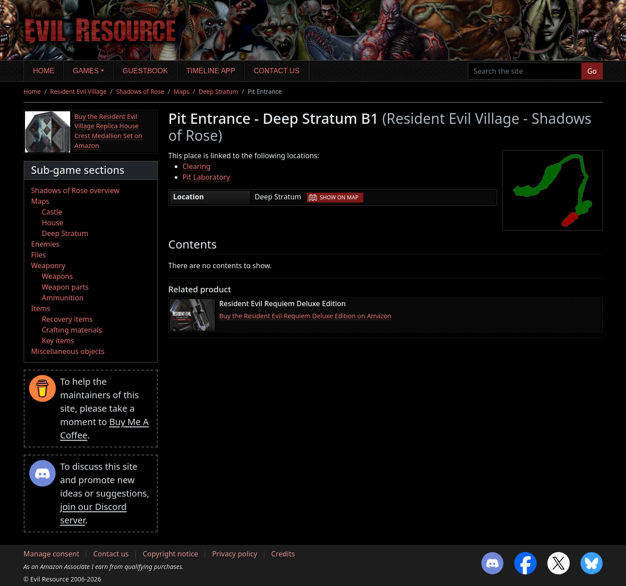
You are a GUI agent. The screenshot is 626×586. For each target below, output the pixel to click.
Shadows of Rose (140, 91)
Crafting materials (72, 330)
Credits (283, 554)
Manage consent (52, 554)
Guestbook (145, 71)
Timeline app (210, 71)
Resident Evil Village (78, 91)
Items (40, 308)
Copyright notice (170, 554)
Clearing (197, 166)
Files (38, 255)
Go (592, 71)
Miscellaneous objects (68, 351)
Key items (58, 341)
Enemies (45, 244)
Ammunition (63, 298)
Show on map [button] (339, 197)
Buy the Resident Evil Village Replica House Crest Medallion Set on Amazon (109, 131)
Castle (52, 212)
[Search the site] (525, 71)
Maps (181, 91)
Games (86, 71)
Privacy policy (234, 554)
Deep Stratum (218, 91)
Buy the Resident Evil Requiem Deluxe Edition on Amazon (305, 316)
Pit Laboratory (206, 177)
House (52, 223)
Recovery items (67, 319)
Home (44, 71)
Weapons (57, 276)
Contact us (277, 71)
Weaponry (48, 265)
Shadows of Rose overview (75, 190)
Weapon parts (65, 287)
